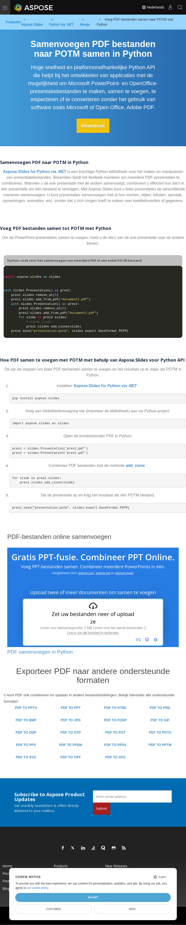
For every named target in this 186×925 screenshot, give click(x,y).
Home (7, 866)
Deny (132, 909)
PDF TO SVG (26, 757)
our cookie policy (37, 888)
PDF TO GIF (160, 720)
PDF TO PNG (160, 708)
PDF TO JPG (71, 720)
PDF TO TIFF (70, 757)
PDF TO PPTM (160, 745)
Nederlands (153, 7)
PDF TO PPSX (115, 745)
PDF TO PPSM (70, 745)
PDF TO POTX (160, 732)
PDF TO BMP (26, 720)
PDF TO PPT (71, 708)
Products (61, 866)
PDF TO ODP (26, 732)
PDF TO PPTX (26, 708)
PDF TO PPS (26, 745)
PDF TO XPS (115, 757)
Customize (53, 909)
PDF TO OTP (71, 732)
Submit (101, 808)
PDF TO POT (115, 732)
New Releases (116, 866)
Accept (93, 897)
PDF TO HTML (115, 708)
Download (93, 125)
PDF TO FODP (115, 720)
